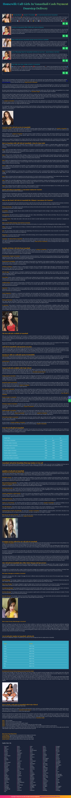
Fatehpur (45, 754)
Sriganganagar (33, 785)
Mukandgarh (58, 765)
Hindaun (19, 755)
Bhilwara (45, 750)
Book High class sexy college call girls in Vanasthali (26, 64)
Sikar (5, 783)
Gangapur (58, 754)
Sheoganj (58, 782)
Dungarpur (32, 754)
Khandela (6, 759)
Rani (18, 777)
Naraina (19, 767)
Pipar (57, 773)
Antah (44, 746)
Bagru (5, 747)
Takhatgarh (6, 787)
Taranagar (19, 787)
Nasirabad (32, 767)
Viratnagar (58, 790)
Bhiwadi (6, 751)
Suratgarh (45, 786)
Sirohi (18, 783)
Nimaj (57, 769)
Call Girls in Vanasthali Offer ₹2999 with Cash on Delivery (28, 27)
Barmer (31, 749)
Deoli (57, 753)
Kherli (18, 759)
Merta (31, 765)
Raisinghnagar (59, 774)
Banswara (6, 749)
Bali (31, 747)
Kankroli (6, 758)
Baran (18, 749)
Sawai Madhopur (20, 782)
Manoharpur (7, 765)
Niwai (18, 770)
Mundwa (6, 766)
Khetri (31, 759)
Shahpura (45, 782)
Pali (56, 770)
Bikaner (18, 751)
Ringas (44, 778)
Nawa (57, 767)
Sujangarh (45, 785)
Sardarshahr (45, 781)
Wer (5, 791)
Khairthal (58, 758)
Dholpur (6, 754)
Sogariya (45, 783)
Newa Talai (45, 769)
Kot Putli (57, 759)
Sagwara (19, 779)
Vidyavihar (32, 790)
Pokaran (19, 774)
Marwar (19, 765)
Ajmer (18, 746)
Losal (44, 762)
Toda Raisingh (7, 789)
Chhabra (57, 751)
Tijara (44, 787)
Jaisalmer (45, 755)
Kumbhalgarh (33, 761)
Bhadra (5, 750)
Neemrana (32, 769)
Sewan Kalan (32, 782)
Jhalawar (19, 757)
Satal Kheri (6, 782)
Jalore (5, 757)
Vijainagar (45, 790)
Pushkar (44, 774)
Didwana (19, 754)
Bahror (18, 747)
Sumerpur (6, 786)
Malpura (19, 763)
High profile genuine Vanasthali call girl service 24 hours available (30, 39)
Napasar (6, 767)
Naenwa (32, 766)
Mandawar (45, 763)
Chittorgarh (19, 753)
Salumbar (32, 779)
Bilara (31, 751)
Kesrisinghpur (46, 758)
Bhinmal (57, 750)
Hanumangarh (7, 755)
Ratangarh (58, 777)
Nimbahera (6, 770)
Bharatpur (19, 750)
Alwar (31, 746)
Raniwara (32, 777)
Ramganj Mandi (59, 775)
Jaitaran (57, 755)
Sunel (18, 786)
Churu (31, 753)
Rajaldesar (19, 775)
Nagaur (57, 766)
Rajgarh (31, 775)
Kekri (31, 758)
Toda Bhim (58, 787)
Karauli (18, 758)
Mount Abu (45, 765)
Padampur (45, 770)
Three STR (32, 787)
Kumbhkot (45, 761)
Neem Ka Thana (20, 769)
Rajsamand (45, 775)
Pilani (5, 773)
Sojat (57, 783)
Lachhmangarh (7, 762)
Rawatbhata (6, 778)
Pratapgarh (32, 774)
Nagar (44, 766)
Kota (5, 761)
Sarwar (57, 781)
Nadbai (18, 766)
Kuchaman (19, 761)
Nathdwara (45, 767)
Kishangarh (45, 759)
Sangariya (19, 781)
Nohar (31, 770)
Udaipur (44, 789)
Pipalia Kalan (45, 773)
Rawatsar (19, 778)
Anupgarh (58, 746)
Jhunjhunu (32, 757)
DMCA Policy (57, 796)
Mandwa (57, 763)
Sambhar (45, 779)
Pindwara (32, 773)
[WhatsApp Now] (66, 23)
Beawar (57, 749)
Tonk (31, 789)
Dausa (44, 753)
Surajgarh (32, 786)
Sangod (31, 781)
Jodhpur (57, 757)
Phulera (57, 771)
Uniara (5, 790)
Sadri (57, 778)
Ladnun (18, 762)
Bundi (44, 751)
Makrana (6, 763)
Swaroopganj (58, 786)
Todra (18, 789)
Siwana (31, 783)
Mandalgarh (32, 763)
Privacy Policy (51, 796)
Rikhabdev (32, 778)
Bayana (44, 749)
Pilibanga (19, 773)
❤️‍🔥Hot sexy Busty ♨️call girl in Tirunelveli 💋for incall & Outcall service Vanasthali (35, 15)
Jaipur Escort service (44, 796)
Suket (57, 785)
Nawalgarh (6, 769)
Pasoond (19, 771)
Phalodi (44, 771)
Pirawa (5, 774)
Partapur (6, 771)
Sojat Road (6, 785)
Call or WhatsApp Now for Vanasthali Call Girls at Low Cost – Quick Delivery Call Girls (35, 52)
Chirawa (6, 753)
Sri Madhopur (20, 785)
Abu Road (6, 746)
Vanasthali (19, 790)
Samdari (57, 779)
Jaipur (31, 755)
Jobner (44, 757)
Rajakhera (6, 775)
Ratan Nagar (45, 777)
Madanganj (58, 762)
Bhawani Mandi (33, 750)
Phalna (31, 771)
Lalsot (31, 762)
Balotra (44, 747)
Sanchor (6, 781)
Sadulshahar (7, 779)
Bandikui (58, 747)
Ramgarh (6, 777)
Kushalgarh (58, 761)
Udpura (57, 789)
